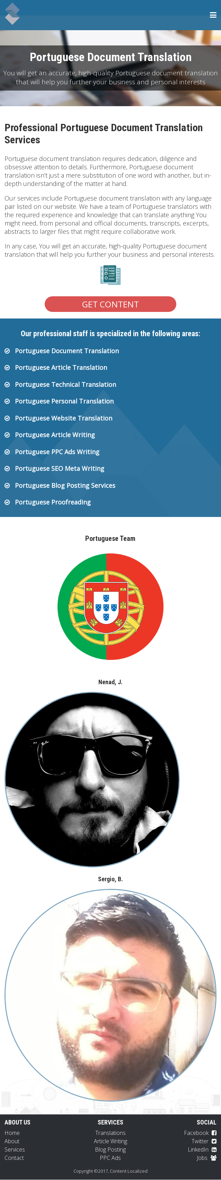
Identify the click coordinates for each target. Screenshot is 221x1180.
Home (12, 1133)
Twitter (204, 1141)
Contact (14, 1158)
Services (15, 1150)
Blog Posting (110, 1150)
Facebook (200, 1133)
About (12, 1141)
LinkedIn (202, 1150)
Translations (110, 1133)
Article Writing (110, 1141)
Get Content (110, 304)
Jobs (206, 1158)
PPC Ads (110, 1158)
